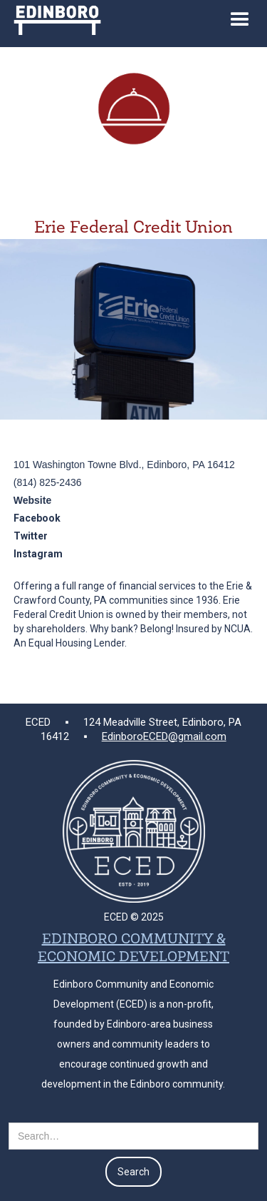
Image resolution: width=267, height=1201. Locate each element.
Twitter (31, 536)
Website (32, 500)
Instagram (38, 553)
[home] (54, 17)
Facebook (37, 518)
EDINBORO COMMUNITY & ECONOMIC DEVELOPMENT (133, 949)
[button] (240, 23)
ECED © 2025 (134, 917)
